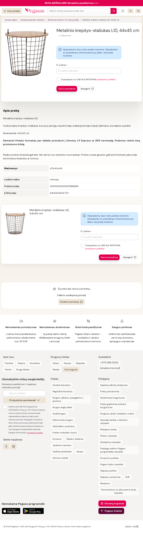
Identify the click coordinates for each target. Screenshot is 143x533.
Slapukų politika (108, 470)
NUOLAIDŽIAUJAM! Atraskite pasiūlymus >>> (71, 3)
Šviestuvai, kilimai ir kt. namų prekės (63, 20)
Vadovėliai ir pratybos (64, 426)
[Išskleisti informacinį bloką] (123, 11)
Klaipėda (80, 363)
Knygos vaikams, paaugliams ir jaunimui (68, 399)
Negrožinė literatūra (62, 391)
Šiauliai (56, 369)
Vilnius (56, 363)
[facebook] (6, 446)
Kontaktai (35, 363)
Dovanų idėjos (11, 20)
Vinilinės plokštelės (62, 451)
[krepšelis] (138, 11)
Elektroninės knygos (63, 420)
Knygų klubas (23, 369)
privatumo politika (106, 79)
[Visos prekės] (12, 11)
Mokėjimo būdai (108, 429)
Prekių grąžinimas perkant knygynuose (113, 406)
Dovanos (57, 439)
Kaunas (67, 363)
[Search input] (79, 11)
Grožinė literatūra (61, 385)
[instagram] (13, 446)
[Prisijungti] (130, 11)
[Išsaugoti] (87, 89)
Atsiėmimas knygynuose (112, 397)
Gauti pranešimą (66, 88)
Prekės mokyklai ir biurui (65, 432)
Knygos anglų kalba (62, 407)
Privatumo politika (109, 458)
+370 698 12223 (109, 362)
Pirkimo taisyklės (108, 435)
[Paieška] (113, 11)
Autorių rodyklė (60, 458)
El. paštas (61, 65)
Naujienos (105, 483)
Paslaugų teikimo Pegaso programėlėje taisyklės (112, 450)
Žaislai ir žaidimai (74, 439)
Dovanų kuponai (114, 503)
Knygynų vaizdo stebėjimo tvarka (117, 413)
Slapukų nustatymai (110, 477)
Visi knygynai (70, 369)
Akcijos (80, 451)
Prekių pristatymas (109, 391)
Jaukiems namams (62, 445)
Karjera (21, 363)
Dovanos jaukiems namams (32, 20)
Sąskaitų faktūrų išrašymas (114, 385)
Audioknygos (59, 413)
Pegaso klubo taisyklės (111, 464)
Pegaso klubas (113, 510)
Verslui (8, 369)
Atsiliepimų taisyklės (110, 442)
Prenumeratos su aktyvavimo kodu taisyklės (118, 491)
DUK (127, 477)
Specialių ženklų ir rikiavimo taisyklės (114, 422)
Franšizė (9, 363)
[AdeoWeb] (132, 526)
